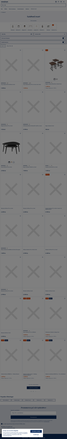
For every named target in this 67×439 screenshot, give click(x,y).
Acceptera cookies (36, 431)
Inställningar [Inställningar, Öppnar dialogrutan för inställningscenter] (36, 434)
